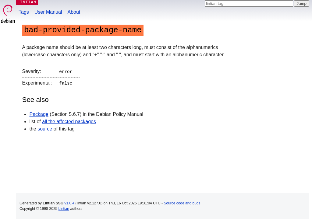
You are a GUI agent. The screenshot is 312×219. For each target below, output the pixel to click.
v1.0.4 (69, 203)
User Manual (48, 12)
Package (38, 113)
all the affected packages (69, 120)
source (44, 127)
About (74, 12)
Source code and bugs (182, 203)
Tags (24, 12)
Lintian (63, 209)
